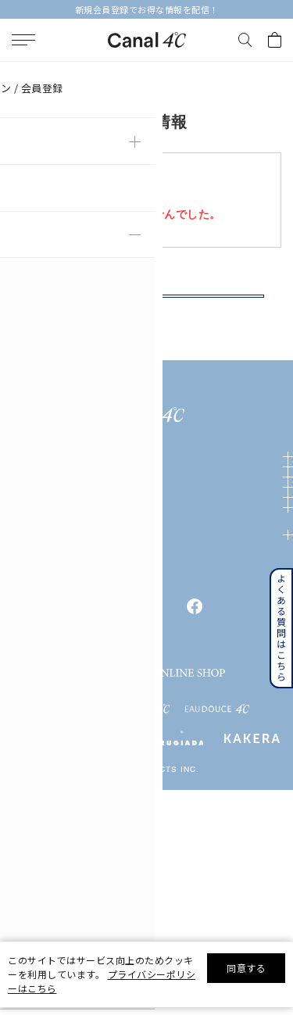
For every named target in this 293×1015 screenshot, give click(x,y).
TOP (17, 73)
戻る (146, 314)
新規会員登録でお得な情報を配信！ (147, 9)
